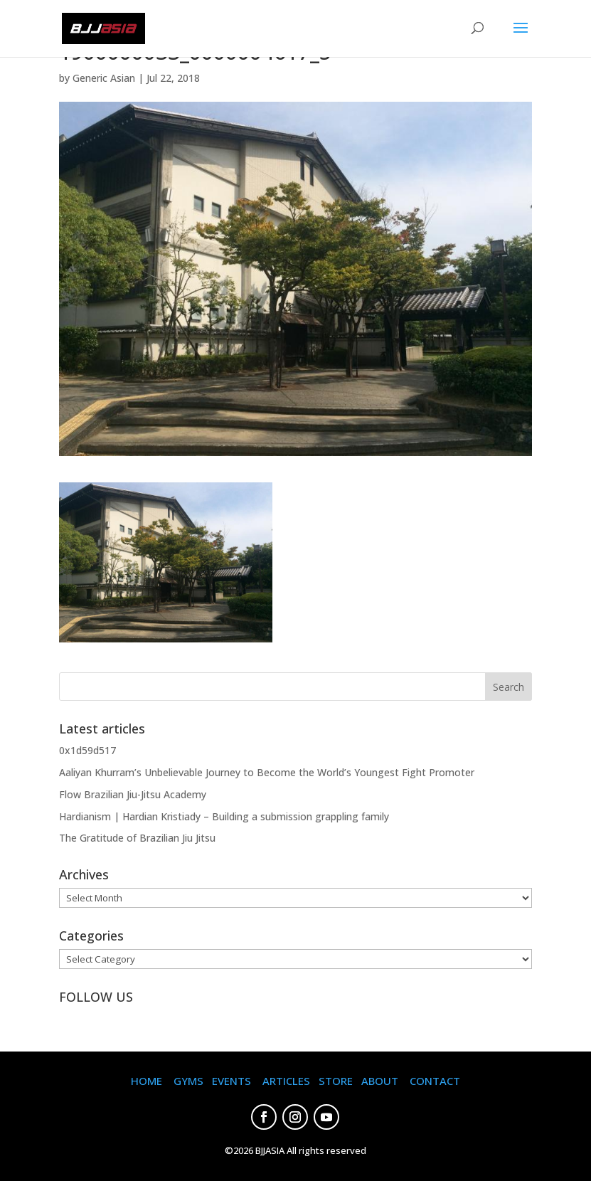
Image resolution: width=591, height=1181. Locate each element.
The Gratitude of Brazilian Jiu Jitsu (137, 837)
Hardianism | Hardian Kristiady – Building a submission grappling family (224, 816)
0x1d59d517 (87, 750)
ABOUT (379, 1081)
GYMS (188, 1081)
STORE (336, 1081)
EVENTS (231, 1081)
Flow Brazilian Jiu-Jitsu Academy (132, 794)
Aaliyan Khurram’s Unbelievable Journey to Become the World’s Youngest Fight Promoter (266, 772)
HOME (146, 1081)
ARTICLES (286, 1081)
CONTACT (435, 1081)
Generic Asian (104, 78)
